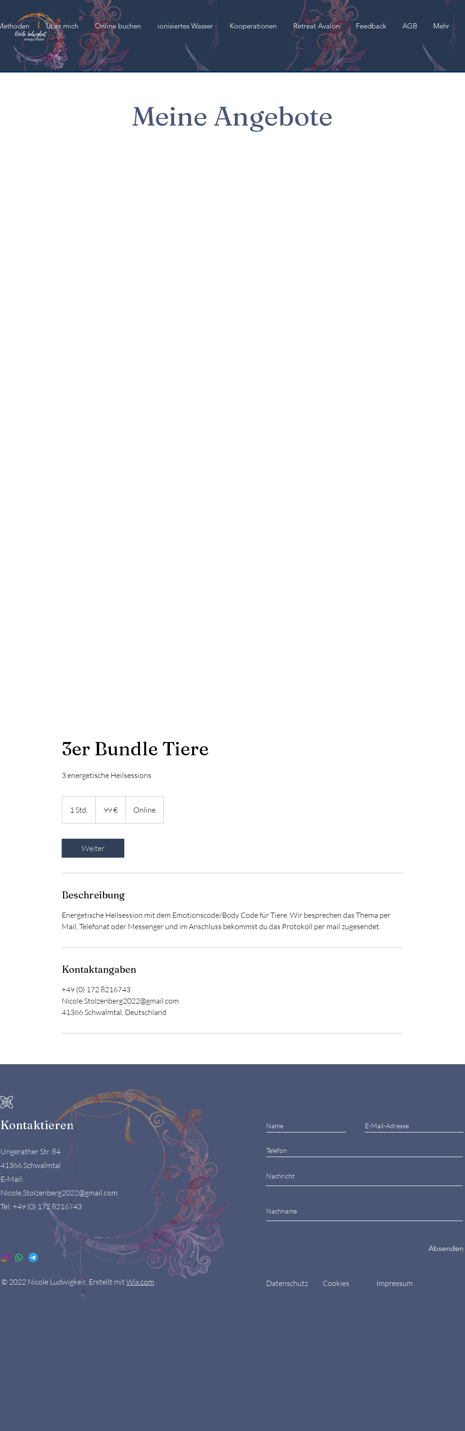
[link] (93, 848)
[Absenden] (446, 1248)
